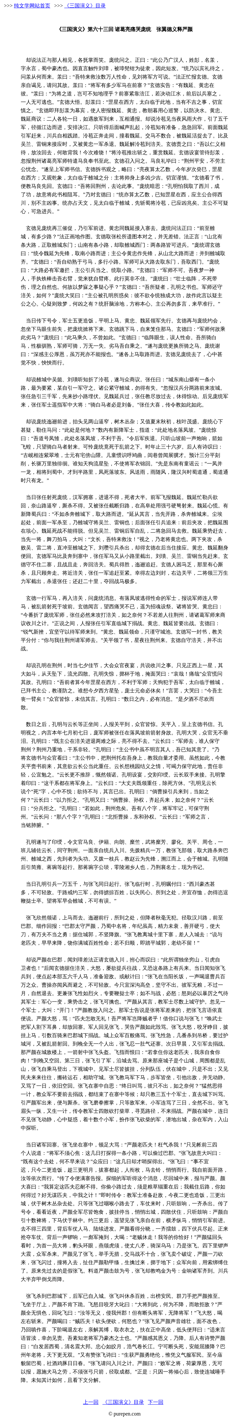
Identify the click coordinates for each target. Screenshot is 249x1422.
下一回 (155, 1402)
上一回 (91, 1402)
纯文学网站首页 (32, 5)
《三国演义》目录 (85, 5)
